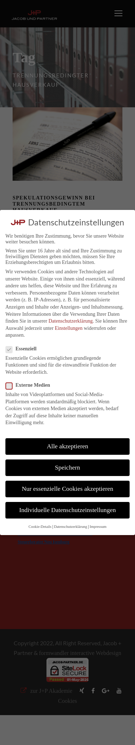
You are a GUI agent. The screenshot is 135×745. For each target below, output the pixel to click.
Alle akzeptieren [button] (67, 446)
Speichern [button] (67, 467)
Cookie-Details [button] (39, 527)
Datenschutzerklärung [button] (70, 527)
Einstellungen (68, 328)
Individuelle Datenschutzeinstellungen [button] (67, 509)
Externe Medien (30, 385)
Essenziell (23, 349)
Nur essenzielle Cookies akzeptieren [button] (67, 488)
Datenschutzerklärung (71, 321)
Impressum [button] (98, 527)
